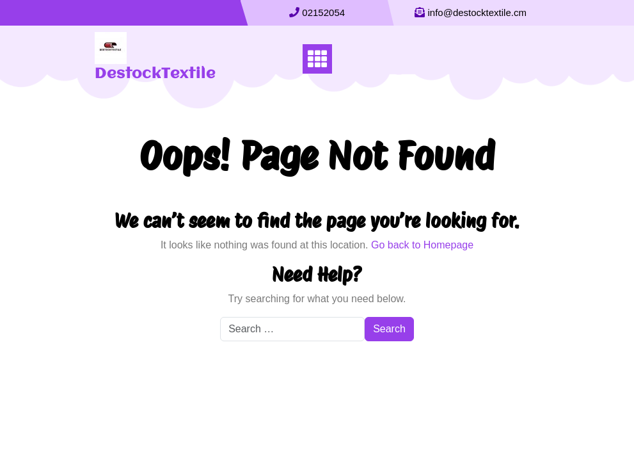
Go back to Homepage (422, 244)
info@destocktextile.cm (477, 12)
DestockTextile (155, 74)
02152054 (323, 12)
